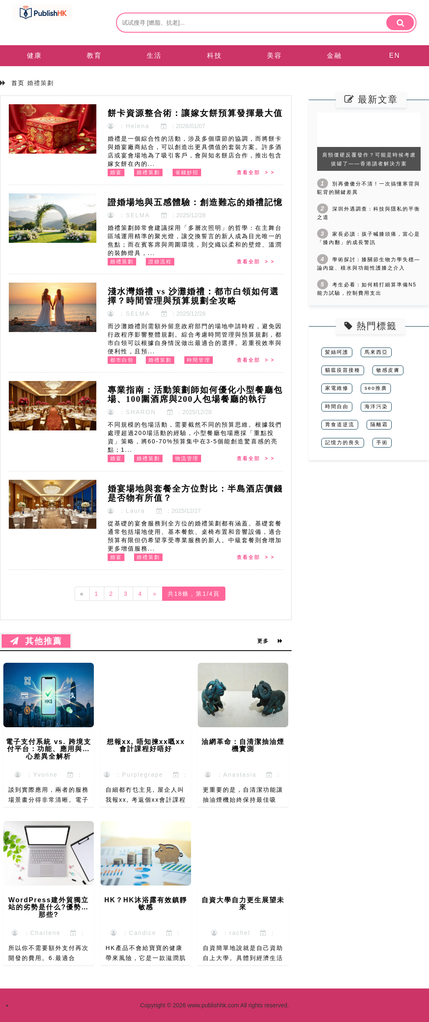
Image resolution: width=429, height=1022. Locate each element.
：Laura (126, 510)
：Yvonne (36, 774)
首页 (18, 83)
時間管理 (198, 360)
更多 (270, 641)
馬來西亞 (376, 352)
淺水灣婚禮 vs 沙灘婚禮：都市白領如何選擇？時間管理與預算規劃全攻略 (193, 296)
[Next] (155, 594)
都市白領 (122, 360)
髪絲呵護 (337, 352)
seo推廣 (375, 388)
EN (394, 55)
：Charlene (36, 932)
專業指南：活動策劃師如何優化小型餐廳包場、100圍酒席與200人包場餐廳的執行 (195, 394)
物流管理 (187, 458)
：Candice (133, 932)
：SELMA (129, 215)
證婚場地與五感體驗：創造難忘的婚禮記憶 (195, 202)
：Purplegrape (133, 774)
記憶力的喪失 (342, 442)
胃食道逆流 (339, 424)
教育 (94, 55)
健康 (34, 55)
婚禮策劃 (148, 172)
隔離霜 (379, 424)
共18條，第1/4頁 (194, 593)
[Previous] (82, 594)
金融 (334, 55)
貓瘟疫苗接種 (342, 370)
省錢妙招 (187, 172)
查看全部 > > (255, 172)
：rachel (231, 932)
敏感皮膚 (388, 370)
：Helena (129, 126)
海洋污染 (376, 406)
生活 (154, 55)
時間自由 (337, 406)
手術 (382, 442)
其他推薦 (36, 641)
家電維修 (337, 388)
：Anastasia (230, 774)
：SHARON (132, 412)
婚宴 (116, 172)
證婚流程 (160, 262)
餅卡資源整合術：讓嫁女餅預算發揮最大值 (195, 113)
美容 (274, 55)
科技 (214, 55)
